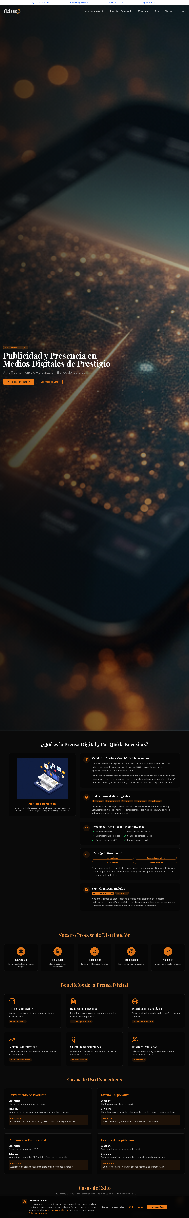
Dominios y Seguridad (121, 11)
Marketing (144, 11)
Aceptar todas (157, 1207)
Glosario (169, 11)
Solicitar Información (18, 382)
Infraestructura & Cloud (93, 11)
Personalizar (136, 1207)
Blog (157, 11)
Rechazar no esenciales (112, 1207)
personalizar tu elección (57, 1210)
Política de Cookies (38, 1213)
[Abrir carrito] (182, 11)
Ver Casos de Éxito (49, 382)
